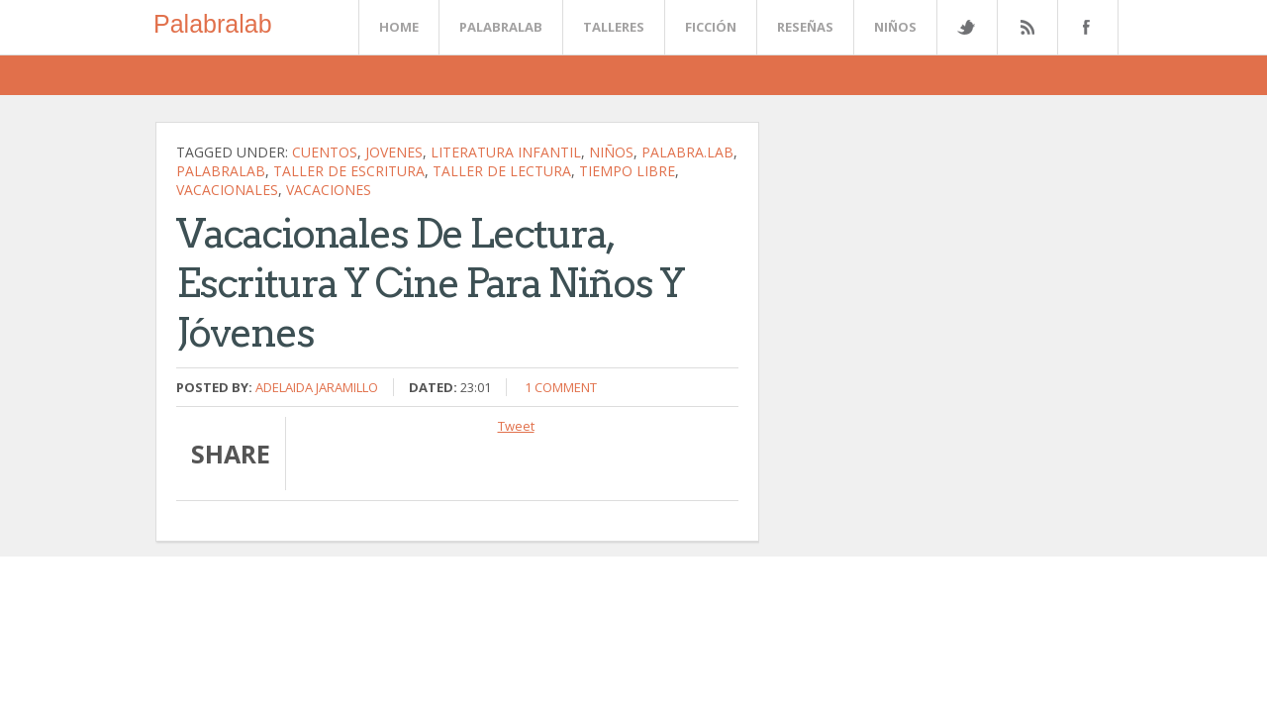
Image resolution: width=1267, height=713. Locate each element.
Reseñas (805, 27)
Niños (895, 27)
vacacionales (227, 189)
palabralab (220, 170)
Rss (1026, 27)
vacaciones (328, 189)
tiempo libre (627, 170)
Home (399, 27)
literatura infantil (506, 152)
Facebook (1084, 27)
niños (611, 152)
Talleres (613, 27)
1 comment (561, 387)
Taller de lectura (502, 170)
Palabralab (212, 24)
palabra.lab (687, 152)
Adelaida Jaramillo (316, 387)
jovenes (394, 152)
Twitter (966, 27)
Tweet (516, 426)
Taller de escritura (349, 170)
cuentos (324, 152)
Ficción (710, 27)
